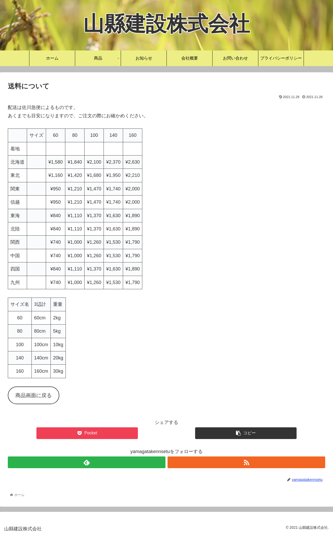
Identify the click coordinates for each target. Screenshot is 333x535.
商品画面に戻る (33, 395)
